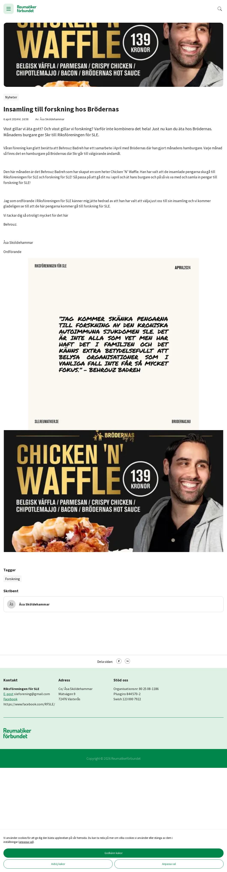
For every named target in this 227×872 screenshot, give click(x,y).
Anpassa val (169, 864)
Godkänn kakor (113, 853)
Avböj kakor (58, 864)
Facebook (10, 699)
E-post (8, 694)
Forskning (12, 579)
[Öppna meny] (8, 9)
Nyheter (11, 97)
